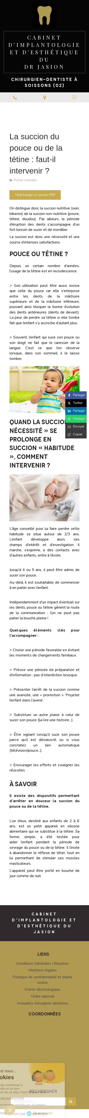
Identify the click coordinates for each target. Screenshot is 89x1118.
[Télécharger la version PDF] (35, 195)
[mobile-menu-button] (74, 97)
